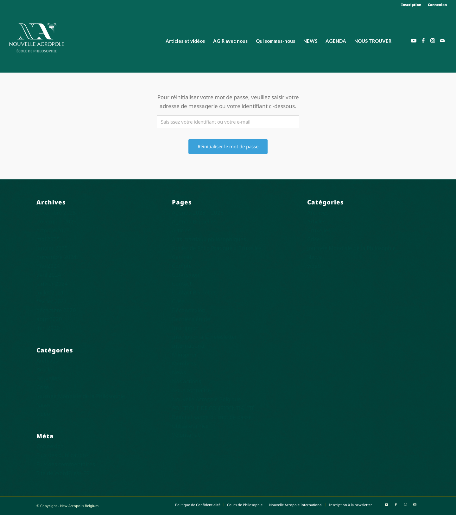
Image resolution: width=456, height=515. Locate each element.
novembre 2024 (56, 257)
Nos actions (186, 381)
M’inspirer (184, 354)
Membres (184, 363)
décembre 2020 (56, 310)
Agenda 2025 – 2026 (198, 212)
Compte (182, 265)
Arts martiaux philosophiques (209, 239)
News (43, 405)
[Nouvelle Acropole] (36, 37)
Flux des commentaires (65, 464)
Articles (45, 369)
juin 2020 (48, 328)
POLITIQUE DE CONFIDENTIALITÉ (213, 408)
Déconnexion (189, 310)
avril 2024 (48, 274)
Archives (47, 360)
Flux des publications (62, 455)
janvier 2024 (52, 283)
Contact (182, 283)
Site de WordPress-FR (63, 473)
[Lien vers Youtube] (413, 40)
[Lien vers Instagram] (432, 40)
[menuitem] (411, 4)
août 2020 (49, 319)
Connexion (437, 4)
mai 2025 (48, 239)
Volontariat (186, 434)
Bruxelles (48, 378)
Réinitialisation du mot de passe (212, 417)
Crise (42, 387)
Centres (182, 257)
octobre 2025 (53, 230)
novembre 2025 (56, 221)
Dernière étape (191, 319)
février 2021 (51, 301)
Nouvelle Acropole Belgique (206, 399)
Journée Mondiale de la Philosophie (80, 396)
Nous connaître (191, 390)
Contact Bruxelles (194, 292)
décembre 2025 (56, 212)
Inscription (411, 4)
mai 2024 (48, 265)
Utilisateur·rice (190, 425)
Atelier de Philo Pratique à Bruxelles (217, 248)
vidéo (43, 413)
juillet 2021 (50, 292)
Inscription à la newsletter (204, 336)
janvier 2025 (52, 248)
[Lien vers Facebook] (423, 40)
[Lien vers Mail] (442, 40)
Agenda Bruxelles (194, 221)
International (189, 345)
